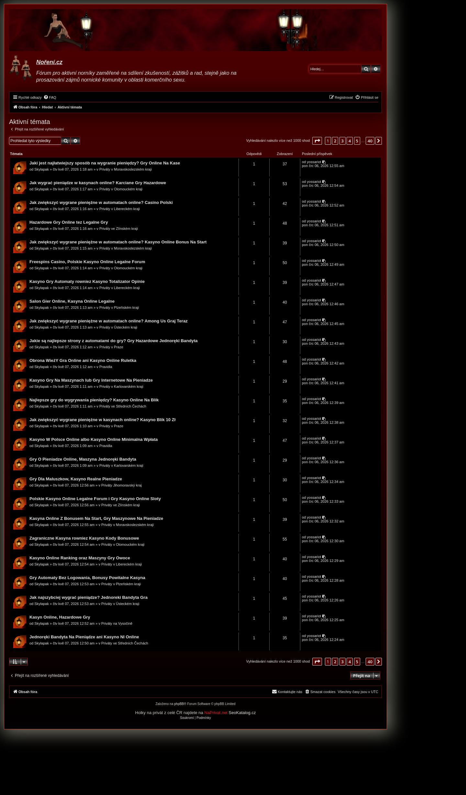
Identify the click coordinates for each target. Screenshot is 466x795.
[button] (317, 141)
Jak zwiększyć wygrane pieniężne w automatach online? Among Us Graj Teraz (109, 321)
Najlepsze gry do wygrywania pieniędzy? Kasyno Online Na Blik (94, 400)
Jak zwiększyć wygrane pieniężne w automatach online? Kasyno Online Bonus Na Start (118, 242)
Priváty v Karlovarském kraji (122, 387)
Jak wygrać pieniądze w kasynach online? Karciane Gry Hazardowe (98, 183)
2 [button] (335, 141)
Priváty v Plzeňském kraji (119, 308)
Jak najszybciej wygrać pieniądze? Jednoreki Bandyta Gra (89, 597)
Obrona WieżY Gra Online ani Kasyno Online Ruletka (83, 360)
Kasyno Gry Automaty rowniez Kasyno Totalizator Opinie (87, 281)
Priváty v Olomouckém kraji (121, 189)
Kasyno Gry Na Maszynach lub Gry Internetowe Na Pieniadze (91, 380)
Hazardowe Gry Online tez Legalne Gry (69, 222)
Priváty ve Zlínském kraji (119, 229)
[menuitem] (49, 97)
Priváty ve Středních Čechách (123, 407)
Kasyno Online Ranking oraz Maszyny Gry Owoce (80, 558)
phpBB (179, 704)
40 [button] (370, 141)
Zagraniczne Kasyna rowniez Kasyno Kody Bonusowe (84, 538)
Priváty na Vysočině (117, 624)
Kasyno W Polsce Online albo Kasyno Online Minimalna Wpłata (94, 439)
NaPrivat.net (215, 713)
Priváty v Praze (112, 347)
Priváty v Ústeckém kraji (119, 328)
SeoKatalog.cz (242, 713)
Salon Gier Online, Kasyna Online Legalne (72, 301)
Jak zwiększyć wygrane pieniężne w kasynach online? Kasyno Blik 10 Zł (103, 420)
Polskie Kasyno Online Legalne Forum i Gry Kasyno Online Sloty (95, 499)
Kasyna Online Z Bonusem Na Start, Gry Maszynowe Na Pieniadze (96, 518)
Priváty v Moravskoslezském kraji (126, 170)
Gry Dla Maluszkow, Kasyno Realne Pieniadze (76, 479)
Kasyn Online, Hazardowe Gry (60, 617)
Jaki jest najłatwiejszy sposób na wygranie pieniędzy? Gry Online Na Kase (105, 163)
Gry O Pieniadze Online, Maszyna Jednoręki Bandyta (83, 459)
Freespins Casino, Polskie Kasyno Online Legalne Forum (88, 262)
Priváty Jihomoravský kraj (122, 485)
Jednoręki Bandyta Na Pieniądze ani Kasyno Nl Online (84, 637)
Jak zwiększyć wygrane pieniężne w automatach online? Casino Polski (101, 202)
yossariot (313, 162)
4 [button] (350, 141)
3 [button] (342, 141)
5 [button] (357, 141)
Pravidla (106, 367)
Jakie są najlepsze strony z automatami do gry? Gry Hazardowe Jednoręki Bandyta (114, 341)
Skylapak (42, 170)
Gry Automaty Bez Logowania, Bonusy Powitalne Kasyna (88, 578)
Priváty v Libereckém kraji (120, 209)
